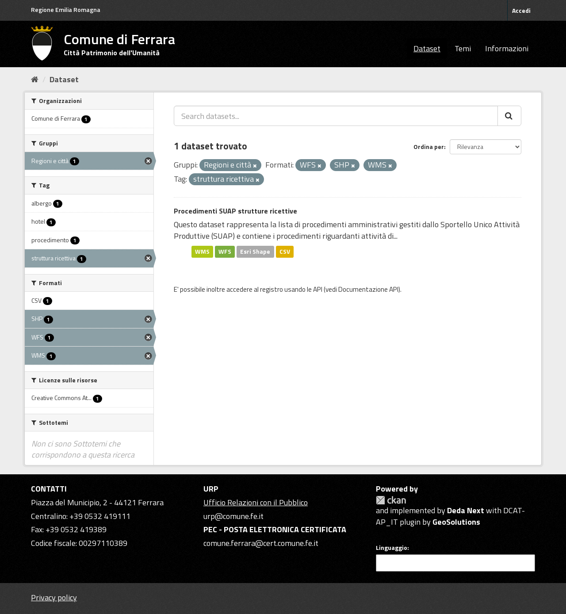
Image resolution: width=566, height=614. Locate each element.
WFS (224, 251)
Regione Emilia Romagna (65, 9)
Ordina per (428, 146)
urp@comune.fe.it (233, 516)
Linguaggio (391, 547)
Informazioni (506, 48)
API (317, 289)
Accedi (521, 10)
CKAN (391, 500)
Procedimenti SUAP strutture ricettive (235, 211)
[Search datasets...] (336, 116)
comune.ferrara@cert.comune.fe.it (260, 543)
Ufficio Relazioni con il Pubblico (255, 502)
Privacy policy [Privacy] (54, 597)
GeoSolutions (456, 522)
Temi (463, 48)
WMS (202, 251)
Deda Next (465, 510)
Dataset (426, 48)
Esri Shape (255, 251)
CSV (284, 251)
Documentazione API (368, 289)
